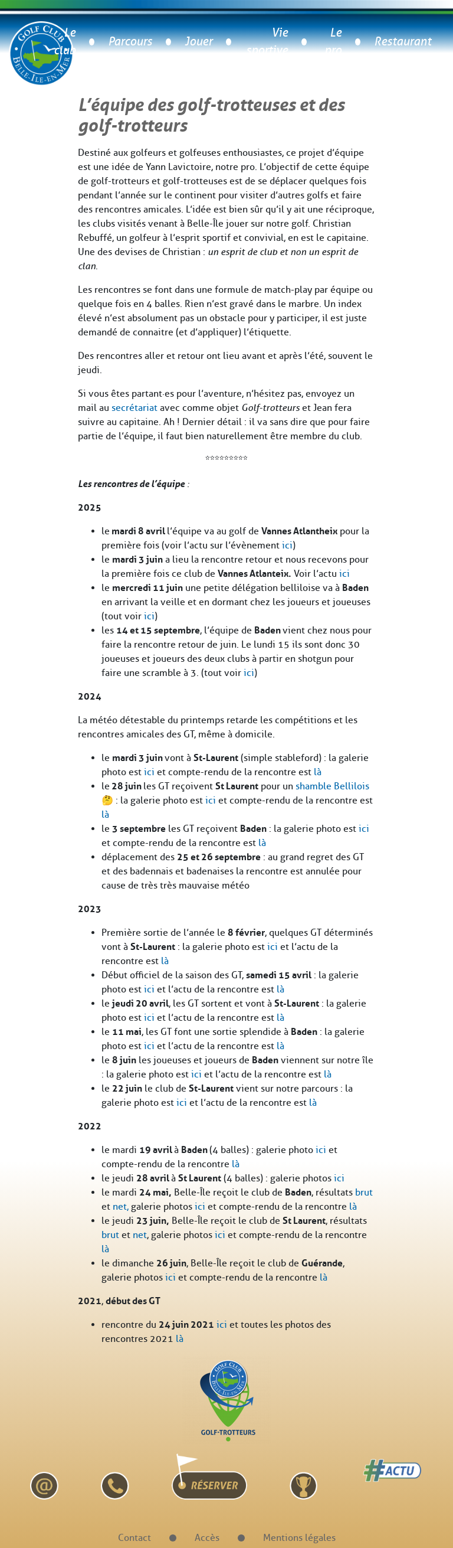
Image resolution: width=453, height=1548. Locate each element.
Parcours (130, 41)
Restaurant (402, 41)
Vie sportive (267, 41)
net (140, 1234)
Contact (134, 1537)
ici (287, 545)
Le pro (333, 41)
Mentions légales (299, 1537)
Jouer (198, 41)
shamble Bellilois (332, 786)
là (317, 772)
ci (365, 828)
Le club (65, 41)
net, (121, 1206)
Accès (207, 1537)
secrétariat (134, 407)
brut (364, 1192)
